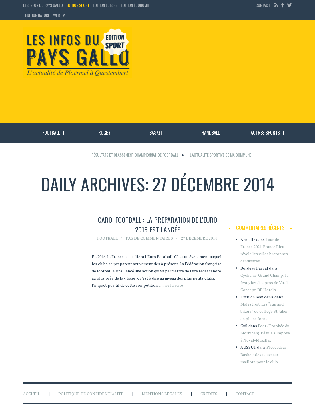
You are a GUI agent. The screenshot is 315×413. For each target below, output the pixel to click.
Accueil (31, 393)
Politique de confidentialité (90, 393)
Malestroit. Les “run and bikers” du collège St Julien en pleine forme (264, 311)
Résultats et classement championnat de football (134, 155)
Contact (263, 5)
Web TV (59, 15)
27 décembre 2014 (199, 239)
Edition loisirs (105, 5)
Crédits (208, 393)
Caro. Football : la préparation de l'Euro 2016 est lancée (157, 226)
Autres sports (265, 132)
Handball (211, 132)
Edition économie (135, 5)
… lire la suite (171, 287)
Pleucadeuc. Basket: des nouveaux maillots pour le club (263, 354)
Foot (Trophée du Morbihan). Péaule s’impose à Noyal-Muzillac (265, 333)
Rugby (104, 132)
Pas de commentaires (149, 239)
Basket (156, 132)
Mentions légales (162, 393)
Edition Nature (37, 15)
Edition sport (77, 5)
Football (51, 132)
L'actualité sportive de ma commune (220, 155)
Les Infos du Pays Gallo (43, 5)
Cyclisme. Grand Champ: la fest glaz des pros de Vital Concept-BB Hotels (264, 282)
